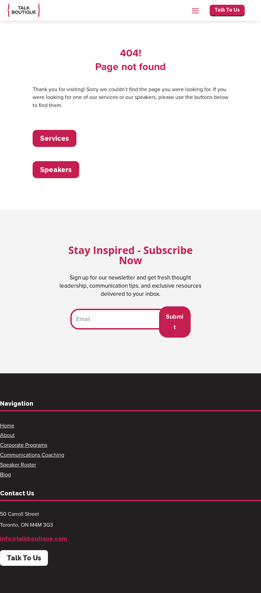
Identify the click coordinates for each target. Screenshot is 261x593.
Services (54, 138)
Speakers (56, 170)
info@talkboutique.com (33, 539)
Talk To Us (227, 10)
